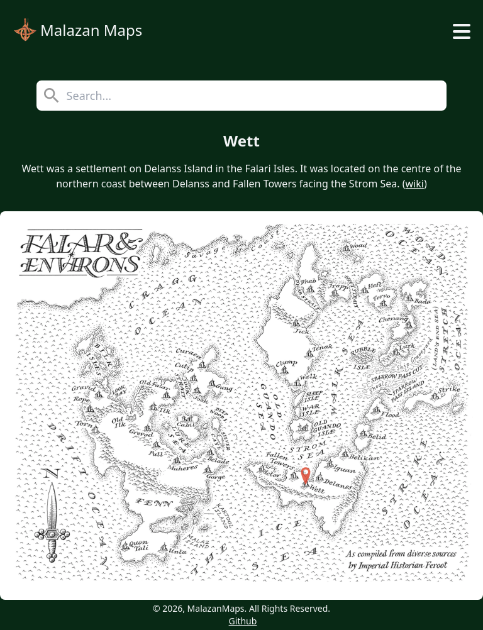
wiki (415, 184)
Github (243, 621)
